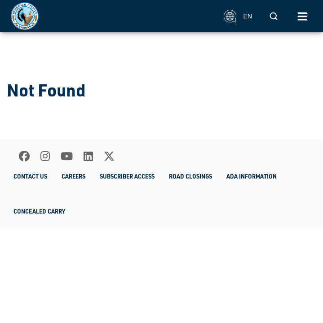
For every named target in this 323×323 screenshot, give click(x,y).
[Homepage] (112, 16)
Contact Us (30, 176)
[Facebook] (24, 156)
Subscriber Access (127, 176)
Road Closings (190, 176)
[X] (109, 156)
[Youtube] (66, 156)
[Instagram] (45, 156)
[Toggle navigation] (302, 16)
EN (238, 16)
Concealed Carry (39, 211)
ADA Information (251, 176)
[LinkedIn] (88, 156)
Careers (73, 176)
